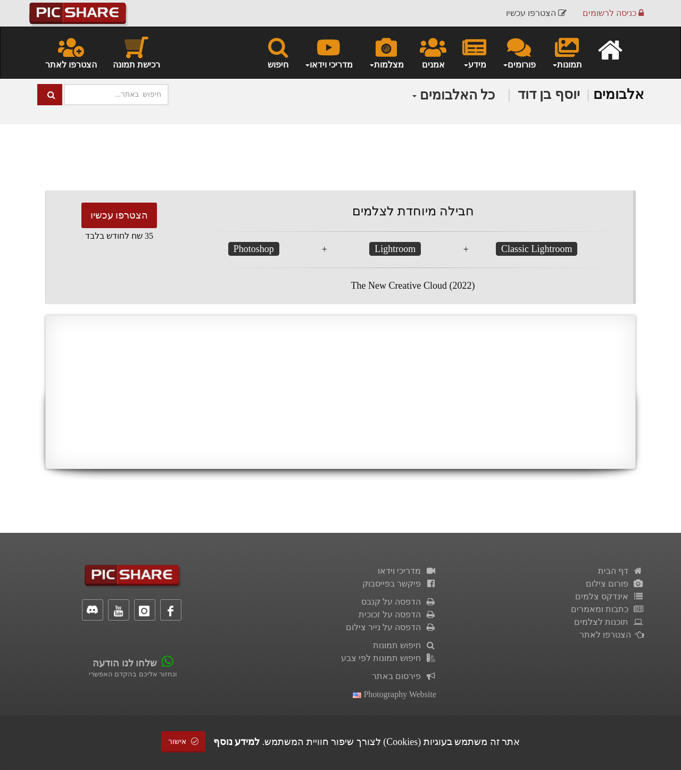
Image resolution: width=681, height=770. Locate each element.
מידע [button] (474, 52)
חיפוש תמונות (404, 645)
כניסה (613, 13)
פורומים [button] (519, 52)
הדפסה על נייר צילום (391, 627)
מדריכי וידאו (407, 570)
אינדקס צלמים (609, 596)
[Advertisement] (340, 391)
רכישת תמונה (136, 52)
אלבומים (618, 94)
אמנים (433, 52)
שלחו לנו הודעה (125, 663)
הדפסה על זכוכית (397, 614)
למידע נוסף (236, 741)
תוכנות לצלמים (609, 621)
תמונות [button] (567, 52)
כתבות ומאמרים (607, 609)
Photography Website (394, 694)
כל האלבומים (453, 95)
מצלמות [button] (386, 52)
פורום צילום (615, 583)
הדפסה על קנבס (398, 601)
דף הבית (621, 570)
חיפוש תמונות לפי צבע (388, 658)
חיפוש (278, 52)
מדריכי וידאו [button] (328, 52)
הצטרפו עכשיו (119, 215)
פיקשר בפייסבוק (399, 583)
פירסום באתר (404, 676)
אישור (183, 742)
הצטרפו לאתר (71, 52)
